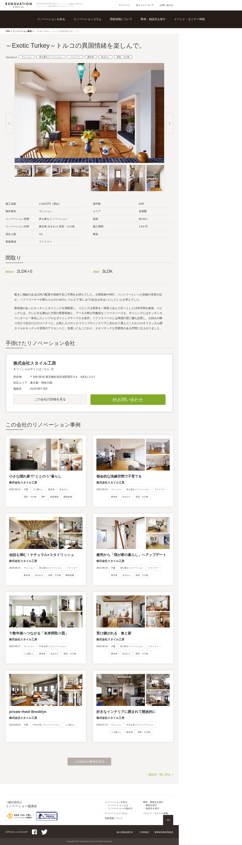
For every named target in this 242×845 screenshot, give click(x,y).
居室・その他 (123, 57)
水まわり (105, 57)
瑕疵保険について (121, 19)
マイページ (124, 5)
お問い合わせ (166, 5)
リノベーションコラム (87, 19)
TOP (8, 31)
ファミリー (75, 57)
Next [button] (169, 123)
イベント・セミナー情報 (189, 19)
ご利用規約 (144, 832)
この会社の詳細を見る (50, 399)
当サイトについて (145, 5)
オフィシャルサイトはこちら (31, 369)
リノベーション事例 (22, 31)
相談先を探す (152, 808)
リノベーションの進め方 (120, 808)
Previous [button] (9, 123)
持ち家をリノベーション (50, 57)
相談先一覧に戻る (159, 774)
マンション (26, 57)
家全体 (90, 57)
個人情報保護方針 (125, 832)
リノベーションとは (118, 805)
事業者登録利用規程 (163, 832)
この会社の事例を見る (89, 761)
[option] (89, 113)
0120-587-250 (38, 388)
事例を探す (151, 805)
